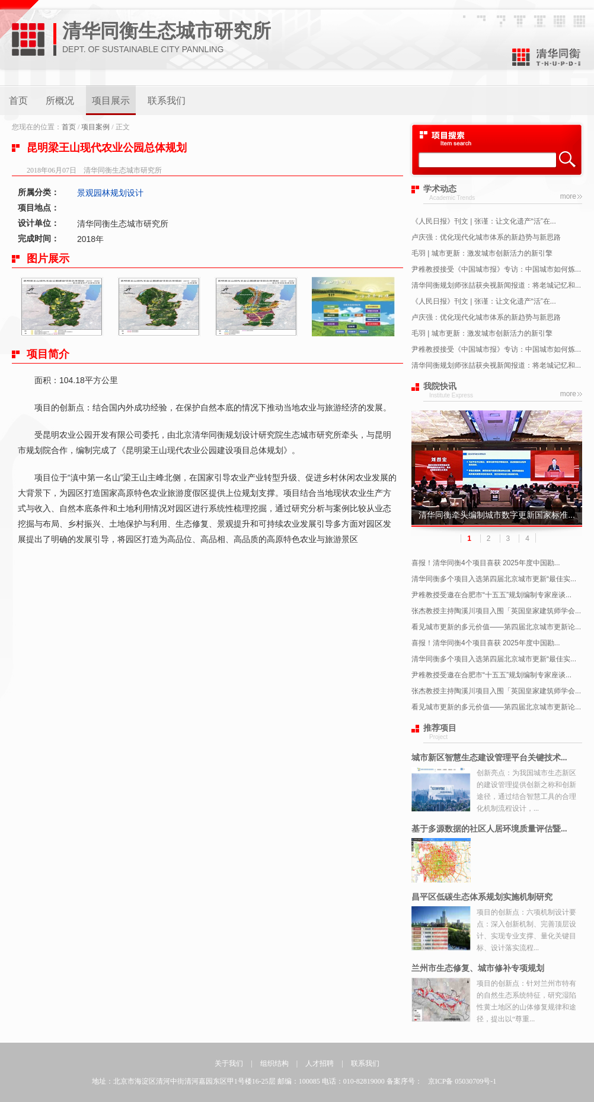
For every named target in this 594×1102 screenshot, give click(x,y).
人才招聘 (319, 1063)
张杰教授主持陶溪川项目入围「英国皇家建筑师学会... (496, 611)
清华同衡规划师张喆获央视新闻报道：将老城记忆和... (496, 285)
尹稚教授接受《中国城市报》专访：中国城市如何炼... (496, 269)
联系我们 (167, 100)
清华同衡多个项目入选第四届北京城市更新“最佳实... (493, 579)
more (568, 196)
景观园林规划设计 (110, 193)
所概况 (60, 100)
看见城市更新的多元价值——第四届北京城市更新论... (496, 627)
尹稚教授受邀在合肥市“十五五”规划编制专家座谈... (491, 595)
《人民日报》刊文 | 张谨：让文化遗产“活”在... (483, 221)
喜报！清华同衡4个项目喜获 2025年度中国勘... (485, 563)
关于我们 (229, 1063)
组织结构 (274, 1063)
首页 (18, 100)
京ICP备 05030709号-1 (462, 1081)
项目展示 (111, 100)
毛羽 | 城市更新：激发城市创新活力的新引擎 (482, 253)
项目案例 (95, 127)
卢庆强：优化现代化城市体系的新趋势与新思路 (486, 237)
